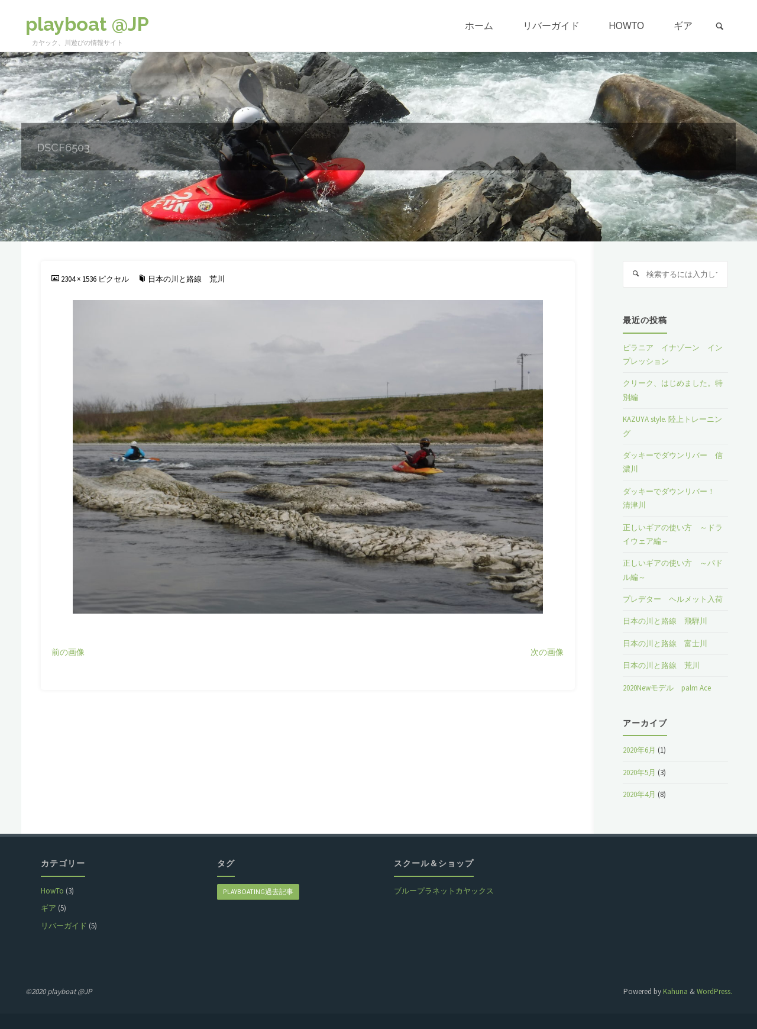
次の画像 (547, 652)
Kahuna (674, 991)
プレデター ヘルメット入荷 (673, 599)
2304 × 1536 (79, 279)
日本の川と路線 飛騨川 (665, 621)
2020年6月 (639, 750)
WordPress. (714, 991)
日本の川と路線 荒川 (186, 279)
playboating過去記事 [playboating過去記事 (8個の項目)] (258, 891)
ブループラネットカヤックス (444, 891)
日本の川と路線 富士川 (665, 643)
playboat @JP (87, 24)
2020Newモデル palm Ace (667, 688)
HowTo (52, 891)
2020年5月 (639, 772)
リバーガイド (64, 926)
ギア (48, 908)
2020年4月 (639, 794)
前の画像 (68, 652)
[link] (719, 26)
